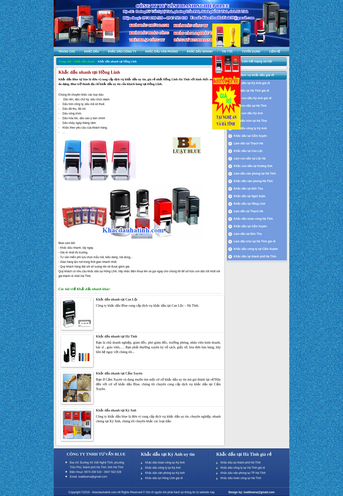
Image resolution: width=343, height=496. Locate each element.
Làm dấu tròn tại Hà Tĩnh (250, 120)
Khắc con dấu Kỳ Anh (248, 113)
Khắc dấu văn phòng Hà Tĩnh (253, 181)
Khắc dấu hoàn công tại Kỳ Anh (165, 462)
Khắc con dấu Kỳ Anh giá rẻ (252, 98)
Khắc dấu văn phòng (161, 51)
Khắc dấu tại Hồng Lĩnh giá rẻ (164, 478)
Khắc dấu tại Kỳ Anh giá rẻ (252, 83)
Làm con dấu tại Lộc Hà (249, 158)
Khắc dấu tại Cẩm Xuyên (250, 136)
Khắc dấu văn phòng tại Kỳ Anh (165, 473)
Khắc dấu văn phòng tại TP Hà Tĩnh (242, 473)
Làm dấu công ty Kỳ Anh (250, 128)
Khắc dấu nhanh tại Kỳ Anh (116, 410)
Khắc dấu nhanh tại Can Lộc (117, 299)
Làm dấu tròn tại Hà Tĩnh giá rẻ (254, 241)
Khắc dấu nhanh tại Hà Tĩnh (116, 336)
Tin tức (227, 51)
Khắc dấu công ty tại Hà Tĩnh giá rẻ (242, 467)
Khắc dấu (91, 51)
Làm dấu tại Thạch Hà (248, 143)
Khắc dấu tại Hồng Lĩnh (249, 203)
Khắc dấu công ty (122, 51)
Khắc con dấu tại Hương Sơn (253, 166)
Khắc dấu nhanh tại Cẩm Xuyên (119, 373)
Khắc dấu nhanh (199, 51)
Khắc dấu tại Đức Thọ (248, 188)
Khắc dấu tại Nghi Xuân (249, 196)
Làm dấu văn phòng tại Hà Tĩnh (255, 173)
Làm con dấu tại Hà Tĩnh (250, 105)
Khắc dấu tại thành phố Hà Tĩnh (255, 256)
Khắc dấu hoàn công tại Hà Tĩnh (240, 478)
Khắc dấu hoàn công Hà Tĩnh (253, 218)
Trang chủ (66, 51)
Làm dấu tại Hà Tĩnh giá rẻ (251, 90)
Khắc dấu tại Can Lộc (248, 151)
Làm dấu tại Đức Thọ (248, 234)
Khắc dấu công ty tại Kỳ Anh (163, 467)
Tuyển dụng (251, 51)
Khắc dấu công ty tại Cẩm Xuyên (256, 249)
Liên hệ (274, 51)
